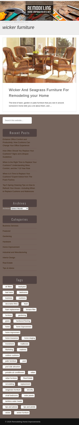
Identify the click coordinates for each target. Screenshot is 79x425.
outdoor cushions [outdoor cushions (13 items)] (12, 355)
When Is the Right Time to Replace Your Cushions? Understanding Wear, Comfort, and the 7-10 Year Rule (20, 165)
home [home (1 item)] (7, 327)
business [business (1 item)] (8, 298)
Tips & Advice (8, 268)
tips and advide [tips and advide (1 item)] (29, 407)
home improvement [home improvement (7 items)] (23, 327)
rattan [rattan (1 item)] (33, 372)
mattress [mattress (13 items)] (23, 350)
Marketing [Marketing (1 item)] (9, 350)
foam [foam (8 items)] (26, 304)
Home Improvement (11, 247)
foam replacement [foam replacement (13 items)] (12, 310)
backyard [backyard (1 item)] (22, 287)
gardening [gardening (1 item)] (22, 315)
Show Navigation (65, 26)
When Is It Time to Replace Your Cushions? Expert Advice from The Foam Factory (17, 177)
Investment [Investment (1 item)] (9, 344)
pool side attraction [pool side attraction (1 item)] (12, 367)
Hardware (7, 242)
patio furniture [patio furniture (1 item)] (10, 361)
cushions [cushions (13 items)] (22, 298)
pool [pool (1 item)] (24, 361)
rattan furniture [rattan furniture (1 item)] (11, 378)
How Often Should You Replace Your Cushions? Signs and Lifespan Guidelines (18, 154)
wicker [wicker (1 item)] (7, 413)
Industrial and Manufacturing (15, 252)
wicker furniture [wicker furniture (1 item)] (23, 413)
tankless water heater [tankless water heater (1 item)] (13, 401)
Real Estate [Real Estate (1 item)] (27, 378)
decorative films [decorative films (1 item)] (11, 304)
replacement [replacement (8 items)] (25, 384)
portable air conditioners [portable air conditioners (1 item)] (14, 372)
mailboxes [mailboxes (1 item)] (24, 344)
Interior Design (9, 257)
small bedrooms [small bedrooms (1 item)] (11, 395)
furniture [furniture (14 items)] (8, 315)
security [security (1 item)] (30, 390)
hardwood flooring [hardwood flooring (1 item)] (23, 321)
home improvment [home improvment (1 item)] (12, 332)
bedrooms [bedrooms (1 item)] (23, 292)
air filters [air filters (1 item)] (8, 287)
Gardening (7, 236)
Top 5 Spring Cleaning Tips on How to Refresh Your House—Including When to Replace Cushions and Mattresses (19, 188)
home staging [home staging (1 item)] (29, 338)
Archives (6, 208)
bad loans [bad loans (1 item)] (9, 292)
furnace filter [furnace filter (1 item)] (31, 310)
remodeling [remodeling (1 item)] (9, 384)
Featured (6, 231)
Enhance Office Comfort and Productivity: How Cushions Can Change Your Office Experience (16, 142)
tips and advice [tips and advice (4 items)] (11, 407)
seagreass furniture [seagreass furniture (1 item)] (12, 390)
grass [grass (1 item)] (7, 321)
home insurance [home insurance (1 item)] (11, 338)
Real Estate (8, 263)
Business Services (10, 226)
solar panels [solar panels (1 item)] (29, 395)
